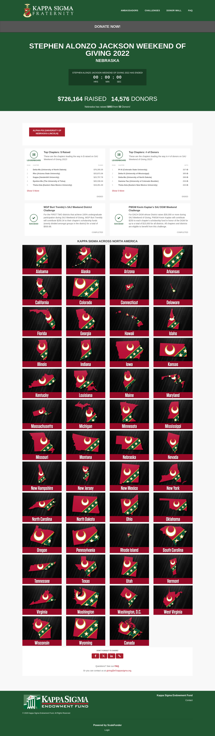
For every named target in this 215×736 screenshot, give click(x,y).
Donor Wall (174, 10)
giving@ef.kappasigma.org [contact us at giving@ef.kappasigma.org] (118, 670)
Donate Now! (107, 27)
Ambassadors (129, 10)
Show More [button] (33, 191)
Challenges (152, 10)
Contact (189, 700)
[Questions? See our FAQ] (117, 666)
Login (107, 730)
